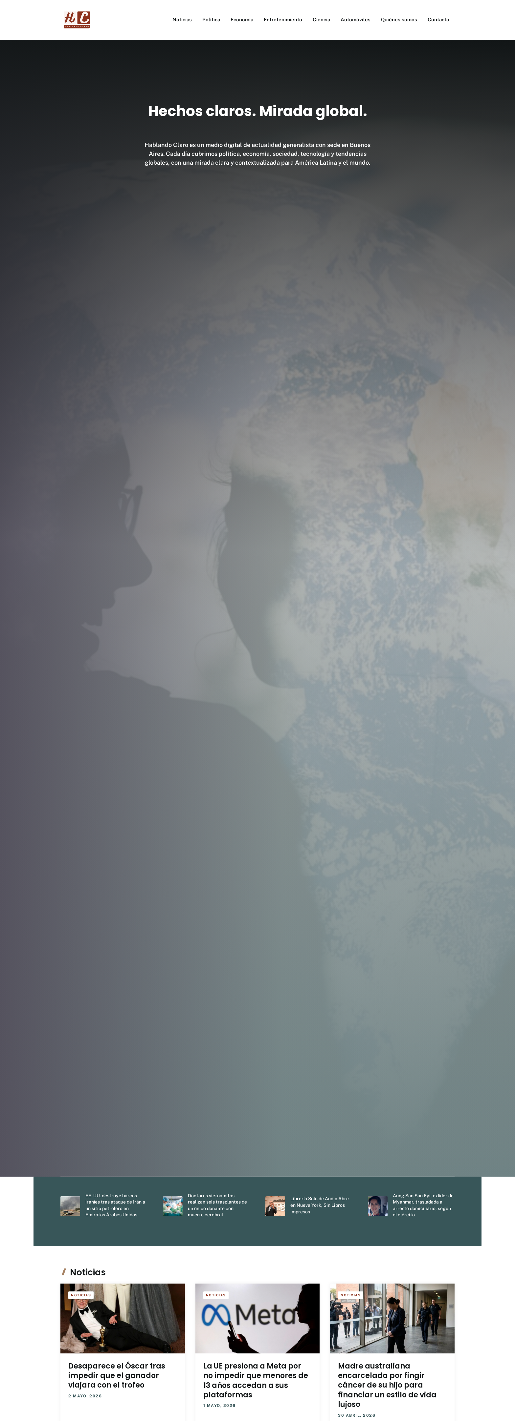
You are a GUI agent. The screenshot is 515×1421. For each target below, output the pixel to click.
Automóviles (355, 19)
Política (211, 19)
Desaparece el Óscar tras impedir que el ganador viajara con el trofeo (116, 1375)
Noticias (182, 19)
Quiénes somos (399, 19)
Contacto (438, 19)
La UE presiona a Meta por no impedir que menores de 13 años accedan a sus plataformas (255, 1380)
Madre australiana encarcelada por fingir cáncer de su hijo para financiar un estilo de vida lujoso (387, 1385)
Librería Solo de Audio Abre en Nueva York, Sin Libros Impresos (319, 1205)
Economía (242, 19)
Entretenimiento (283, 19)
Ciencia (321, 19)
